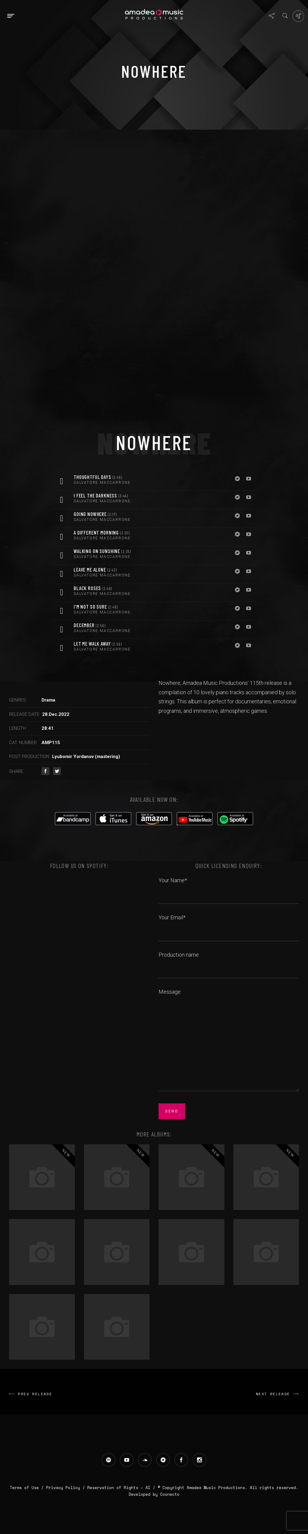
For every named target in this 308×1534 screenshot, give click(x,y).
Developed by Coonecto (154, 1494)
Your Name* (229, 887)
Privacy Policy (63, 1487)
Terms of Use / (28, 1487)
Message (229, 1040)
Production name (229, 961)
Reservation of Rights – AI (120, 1487)
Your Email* (229, 924)
